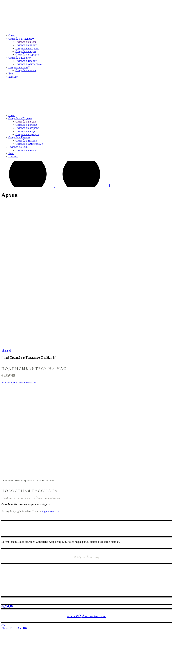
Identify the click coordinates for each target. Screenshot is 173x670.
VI (21, 627)
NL (12, 627)
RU (3, 624)
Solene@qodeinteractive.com (18, 382)
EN (3, 627)
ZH (8, 627)
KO (17, 627)
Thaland (6, 350)
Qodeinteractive (51, 511)
